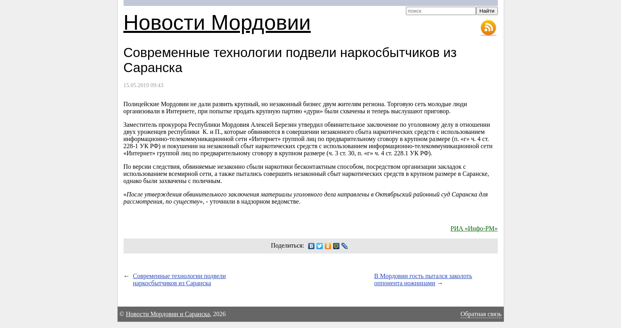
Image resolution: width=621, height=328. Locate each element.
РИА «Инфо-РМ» (474, 228)
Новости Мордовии (217, 22)
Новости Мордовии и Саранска (168, 314)
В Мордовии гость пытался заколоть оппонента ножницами (423, 279)
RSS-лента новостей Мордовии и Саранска (488, 28)
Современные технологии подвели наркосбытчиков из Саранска (179, 279)
